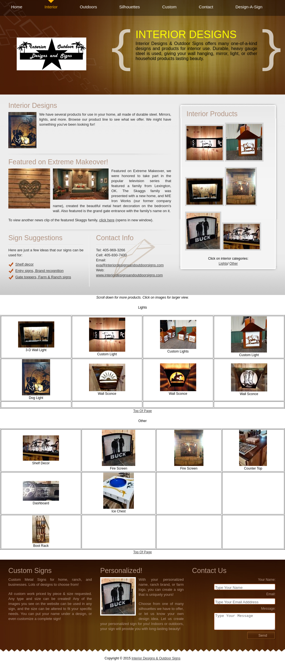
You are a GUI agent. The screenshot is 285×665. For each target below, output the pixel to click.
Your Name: (267, 580)
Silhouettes (129, 6)
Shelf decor (24, 264)
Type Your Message (245, 621)
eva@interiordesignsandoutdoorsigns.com (130, 265)
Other (233, 263)
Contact (206, 6)
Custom (169, 6)
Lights (223, 263)
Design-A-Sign (248, 6)
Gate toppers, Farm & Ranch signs (43, 277)
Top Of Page (142, 411)
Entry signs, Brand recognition (39, 271)
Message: (268, 609)
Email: (271, 594)
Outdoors (88, 6)
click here (106, 220)
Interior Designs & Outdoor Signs (156, 658)
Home (16, 6)
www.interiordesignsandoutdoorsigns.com (129, 275)
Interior (51, 6)
